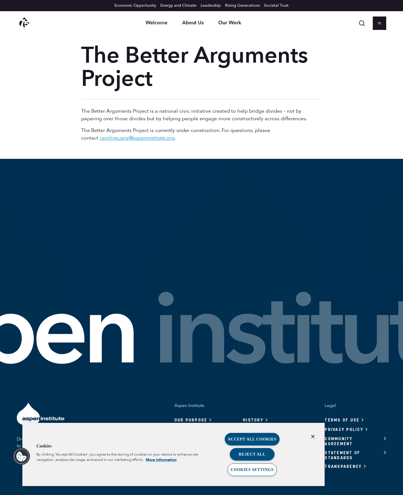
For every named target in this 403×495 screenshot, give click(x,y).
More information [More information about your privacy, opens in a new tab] (161, 459)
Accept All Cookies (252, 439)
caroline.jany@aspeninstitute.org (137, 138)
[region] (173, 454)
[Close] (313, 436)
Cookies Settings (252, 469)
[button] (22, 456)
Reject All (252, 454)
